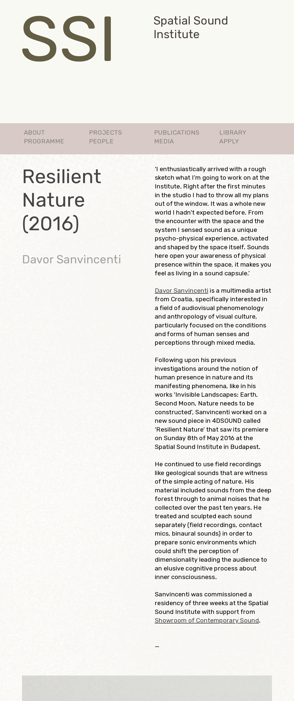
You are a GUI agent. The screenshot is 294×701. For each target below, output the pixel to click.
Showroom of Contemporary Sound (207, 620)
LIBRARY (232, 132)
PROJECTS (105, 132)
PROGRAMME (44, 141)
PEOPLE (101, 141)
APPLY (229, 141)
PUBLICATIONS (176, 132)
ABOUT (34, 132)
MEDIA (164, 141)
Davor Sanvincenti (181, 290)
